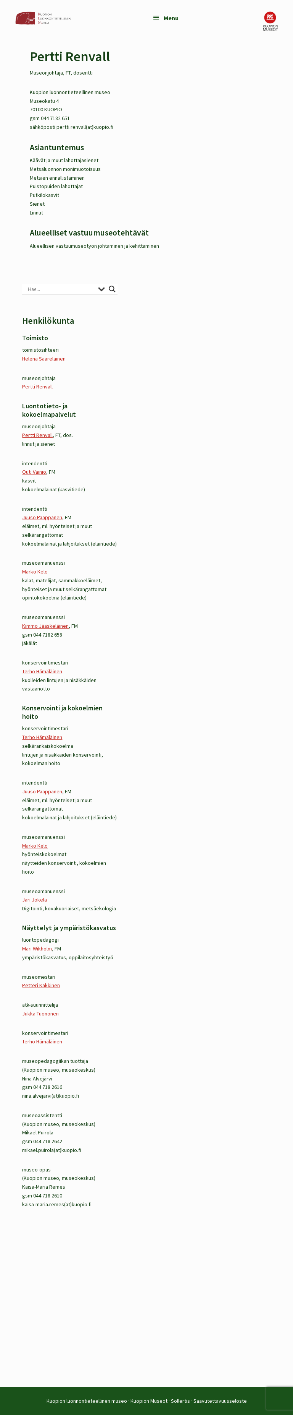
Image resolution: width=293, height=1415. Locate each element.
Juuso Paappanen (42, 517)
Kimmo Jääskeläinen (45, 625)
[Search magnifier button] (112, 289)
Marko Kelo (35, 571)
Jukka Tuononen (40, 1013)
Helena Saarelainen (44, 358)
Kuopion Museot (148, 1400)
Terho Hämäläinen (42, 671)
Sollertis (180, 1400)
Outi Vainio (34, 471)
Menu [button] (171, 18)
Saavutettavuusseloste (220, 1400)
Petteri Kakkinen (41, 985)
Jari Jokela (34, 899)
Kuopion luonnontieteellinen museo (87, 1400)
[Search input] (61, 289)
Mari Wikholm (37, 948)
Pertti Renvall (37, 386)
